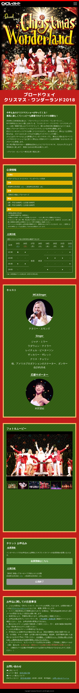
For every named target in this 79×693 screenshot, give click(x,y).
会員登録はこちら (39, 555)
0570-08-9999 (25, 673)
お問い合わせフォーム (61, 673)
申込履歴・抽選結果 (48, 613)
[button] (11, 482)
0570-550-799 (25, 668)
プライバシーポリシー (19, 603)
